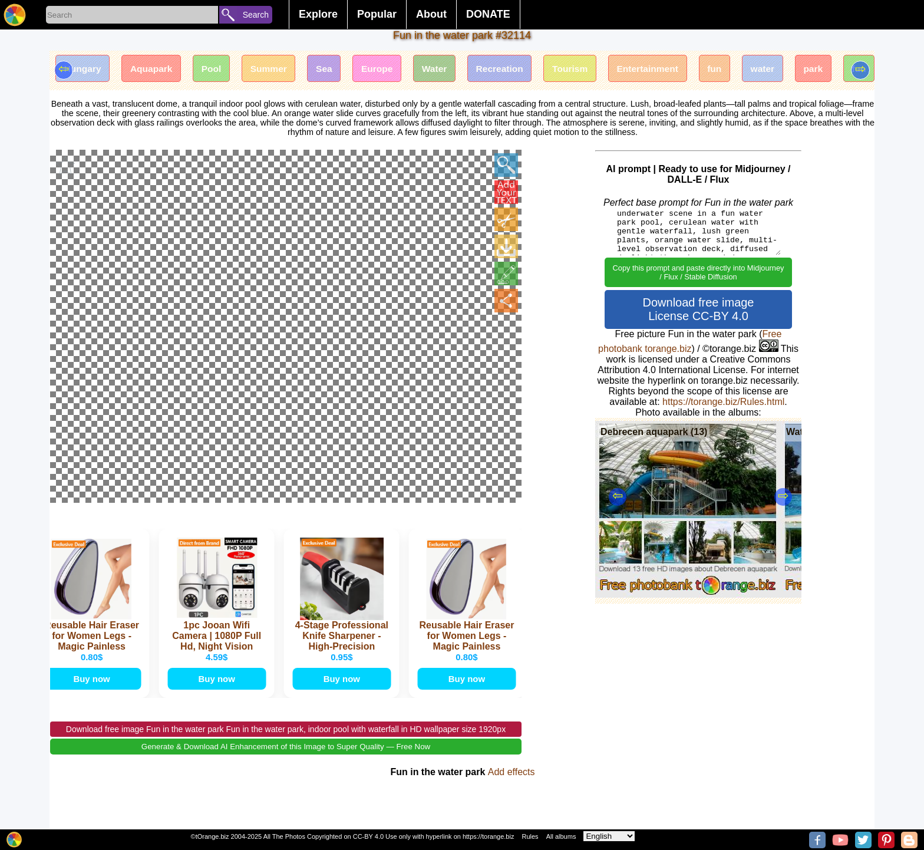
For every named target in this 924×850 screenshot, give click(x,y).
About (431, 14)
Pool (218, 69)
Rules (530, 836)
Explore (318, 14)
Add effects (511, 786)
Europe (391, 69)
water (792, 69)
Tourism (592, 69)
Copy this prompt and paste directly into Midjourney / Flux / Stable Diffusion (698, 272)
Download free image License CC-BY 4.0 (698, 309)
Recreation (518, 69)
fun (742, 69)
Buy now (93, 691)
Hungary (84, 69)
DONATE (488, 14)
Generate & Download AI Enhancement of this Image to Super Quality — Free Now (285, 760)
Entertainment (673, 69)
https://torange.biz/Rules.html (723, 402)
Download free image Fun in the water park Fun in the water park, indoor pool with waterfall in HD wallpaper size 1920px (286, 743)
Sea (335, 69)
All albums (561, 836)
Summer (277, 69)
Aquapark (155, 69)
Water (451, 69)
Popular (377, 14)
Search (256, 14)
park (846, 69)
